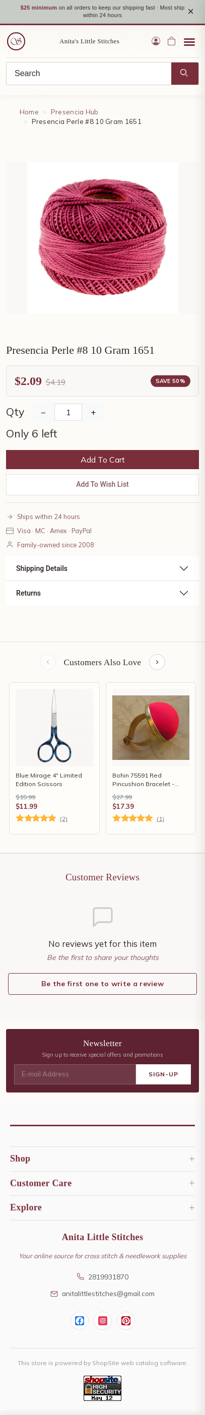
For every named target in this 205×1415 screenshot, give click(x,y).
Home (29, 112)
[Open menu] (189, 41)
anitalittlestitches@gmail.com (102, 1293)
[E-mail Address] (75, 1074)
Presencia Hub (75, 112)
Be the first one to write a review (102, 983)
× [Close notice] (190, 11)
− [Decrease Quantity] (43, 412)
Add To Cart (103, 460)
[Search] (89, 73)
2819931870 (102, 1276)
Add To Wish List (102, 484)
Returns (28, 593)
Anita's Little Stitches (89, 41)
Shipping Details (41, 568)
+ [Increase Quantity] (93, 412)
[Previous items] (48, 662)
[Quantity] (68, 412)
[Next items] (157, 662)
